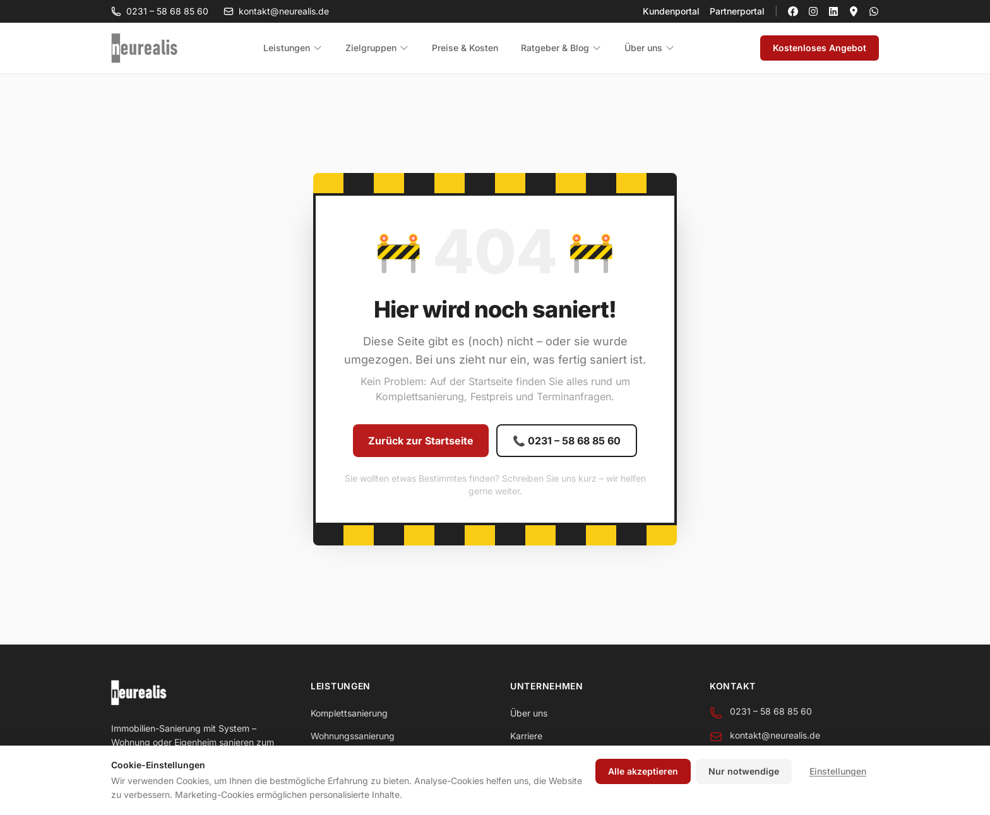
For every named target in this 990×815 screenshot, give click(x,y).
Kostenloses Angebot (819, 47)
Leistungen (293, 47)
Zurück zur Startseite (421, 440)
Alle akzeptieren (643, 771)
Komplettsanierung (349, 713)
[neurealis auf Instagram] (813, 11)
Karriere (526, 735)
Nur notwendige (743, 771)
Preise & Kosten (465, 47)
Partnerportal (737, 11)
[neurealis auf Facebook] (793, 11)
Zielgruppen (377, 47)
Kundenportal (671, 11)
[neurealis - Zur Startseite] (144, 48)
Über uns (649, 47)
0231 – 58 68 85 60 (159, 11)
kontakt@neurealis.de (276, 11)
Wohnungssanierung (353, 735)
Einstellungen (837, 771)
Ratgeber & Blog (561, 47)
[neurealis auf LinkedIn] (833, 11)
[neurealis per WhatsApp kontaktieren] (874, 11)
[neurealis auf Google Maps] (854, 11)
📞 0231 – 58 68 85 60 (567, 440)
